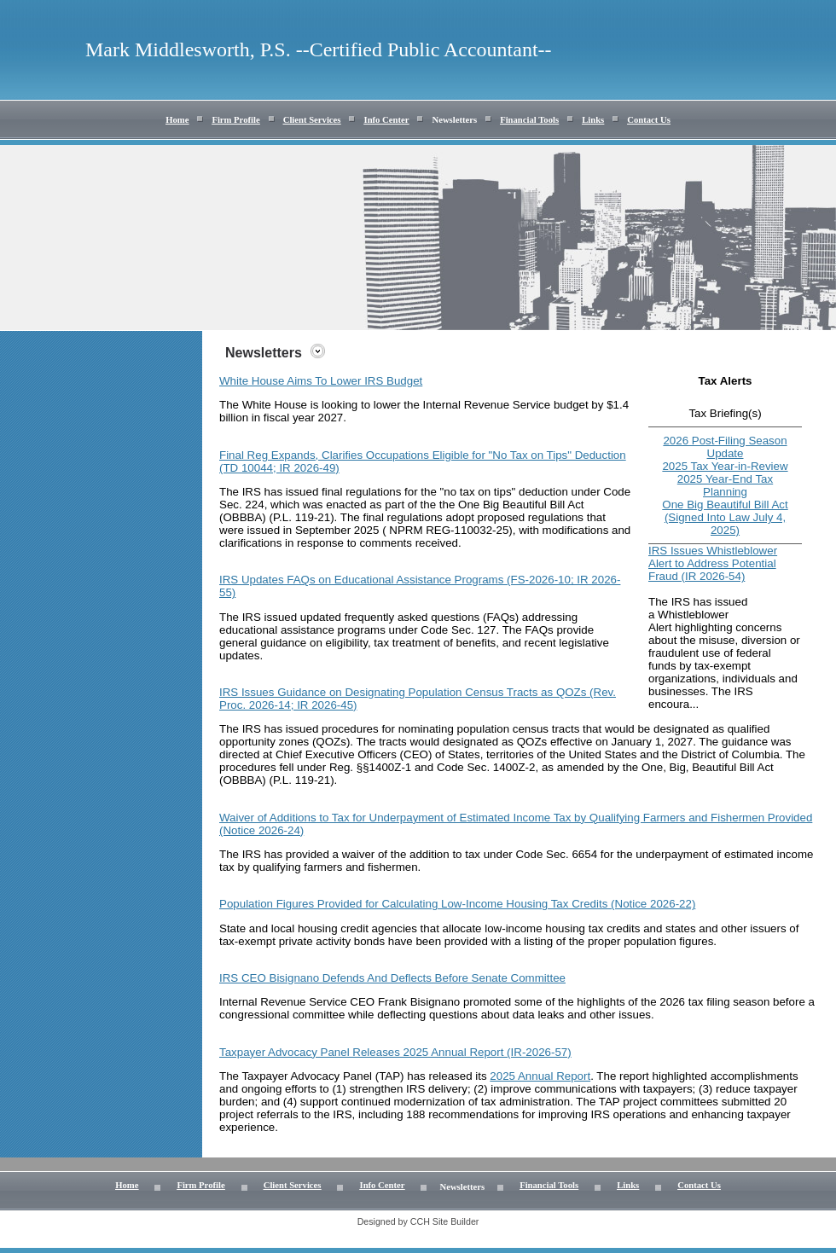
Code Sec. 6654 (556, 854)
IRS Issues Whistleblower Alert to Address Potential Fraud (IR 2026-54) (712, 563)
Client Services (312, 120)
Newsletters (454, 120)
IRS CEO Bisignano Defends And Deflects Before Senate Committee (392, 978)
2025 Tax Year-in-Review (724, 466)
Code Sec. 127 (458, 630)
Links (593, 120)
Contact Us (649, 120)
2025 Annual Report (540, 1076)
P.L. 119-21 (301, 517)
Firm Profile (235, 120)
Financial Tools (529, 120)
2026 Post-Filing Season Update (725, 447)
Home (177, 120)
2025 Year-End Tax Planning (725, 485)
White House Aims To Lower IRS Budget (320, 380)
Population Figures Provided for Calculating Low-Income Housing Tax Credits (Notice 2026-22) (457, 903)
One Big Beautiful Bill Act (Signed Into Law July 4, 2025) (724, 517)
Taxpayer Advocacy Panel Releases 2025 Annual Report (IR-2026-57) (395, 1052)
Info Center (386, 120)
